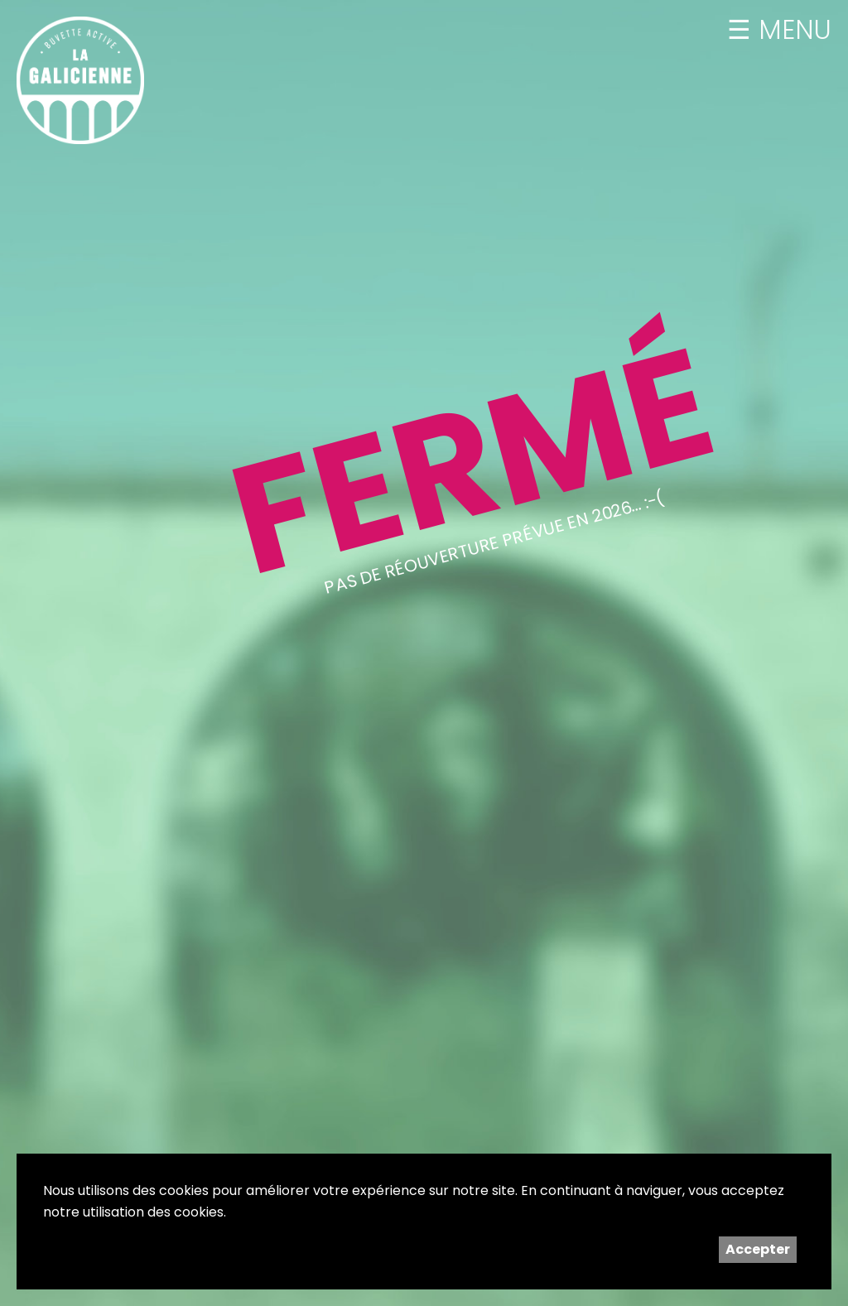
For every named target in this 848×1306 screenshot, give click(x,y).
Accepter (757, 1249)
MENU (791, 30)
